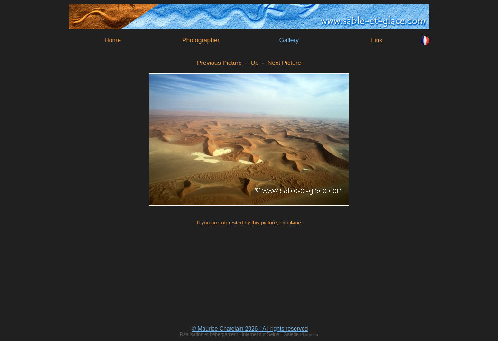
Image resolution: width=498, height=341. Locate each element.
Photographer (201, 40)
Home (112, 40)
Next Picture (284, 62)
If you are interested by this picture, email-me (249, 222)
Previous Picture (219, 62)
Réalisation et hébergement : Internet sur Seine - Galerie (240, 334)
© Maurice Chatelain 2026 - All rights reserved (250, 328)
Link (377, 40)
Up (255, 62)
